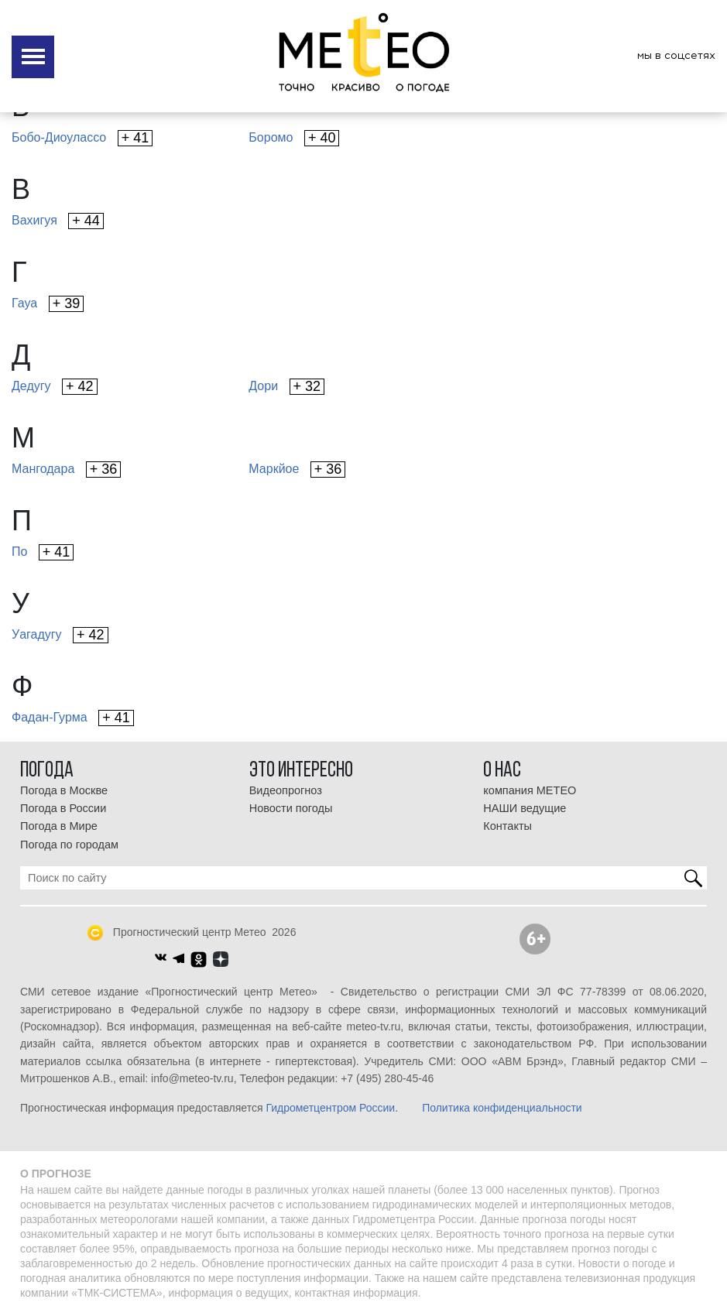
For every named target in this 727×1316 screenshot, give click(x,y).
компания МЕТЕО (529, 790)
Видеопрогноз (285, 790)
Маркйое (297, 469)
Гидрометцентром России (330, 1108)
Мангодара (66, 469)
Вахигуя (58, 221)
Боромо (294, 138)
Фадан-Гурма (73, 718)
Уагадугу (60, 635)
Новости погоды (291, 808)
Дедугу (55, 387)
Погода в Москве (64, 790)
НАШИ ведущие (524, 808)
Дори (286, 387)
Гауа (48, 304)
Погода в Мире (59, 826)
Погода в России (63, 808)
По (43, 552)
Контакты (507, 826)
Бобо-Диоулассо (82, 138)
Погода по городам (69, 844)
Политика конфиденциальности (502, 1108)
